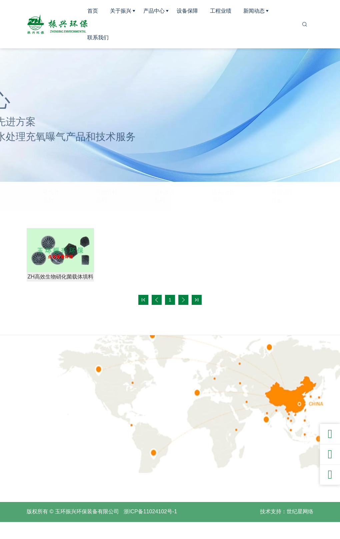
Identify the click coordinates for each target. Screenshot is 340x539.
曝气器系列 (51, 196)
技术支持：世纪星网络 (286, 528)
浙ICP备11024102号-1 (150, 528)
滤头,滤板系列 (223, 196)
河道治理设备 (282, 196)
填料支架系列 (164, 196)
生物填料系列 (106, 196)
